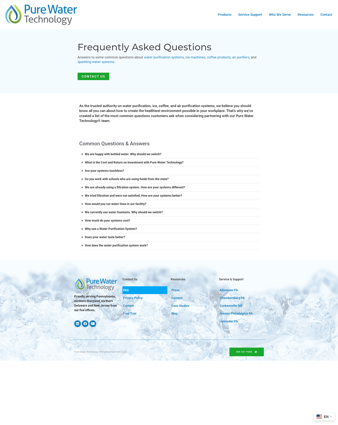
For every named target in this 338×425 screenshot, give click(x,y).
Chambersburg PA (232, 298)
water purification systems (164, 57)
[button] (169, 154)
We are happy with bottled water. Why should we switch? (123, 154)
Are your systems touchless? (104, 170)
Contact (326, 15)
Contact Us (129, 279)
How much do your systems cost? (107, 220)
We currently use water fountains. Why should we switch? (124, 212)
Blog (174, 313)
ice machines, (195, 57)
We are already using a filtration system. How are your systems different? (135, 187)
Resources (306, 15)
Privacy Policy (133, 298)
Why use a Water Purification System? (111, 229)
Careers (176, 298)
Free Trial (129, 313)
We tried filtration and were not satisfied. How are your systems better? (133, 195)
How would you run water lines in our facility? (115, 204)
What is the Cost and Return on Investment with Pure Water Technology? (134, 162)
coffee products (219, 57)
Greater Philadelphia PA (236, 313)
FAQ (126, 290)
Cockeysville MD (231, 305)
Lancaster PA (229, 321)
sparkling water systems (96, 62)
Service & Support (231, 279)
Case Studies (180, 305)
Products (224, 15)
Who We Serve (280, 15)
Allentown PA (229, 290)
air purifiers (240, 57)
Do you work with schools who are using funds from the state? (127, 179)
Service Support (250, 15)
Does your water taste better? (105, 237)
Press (175, 290)
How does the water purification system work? (116, 245)
